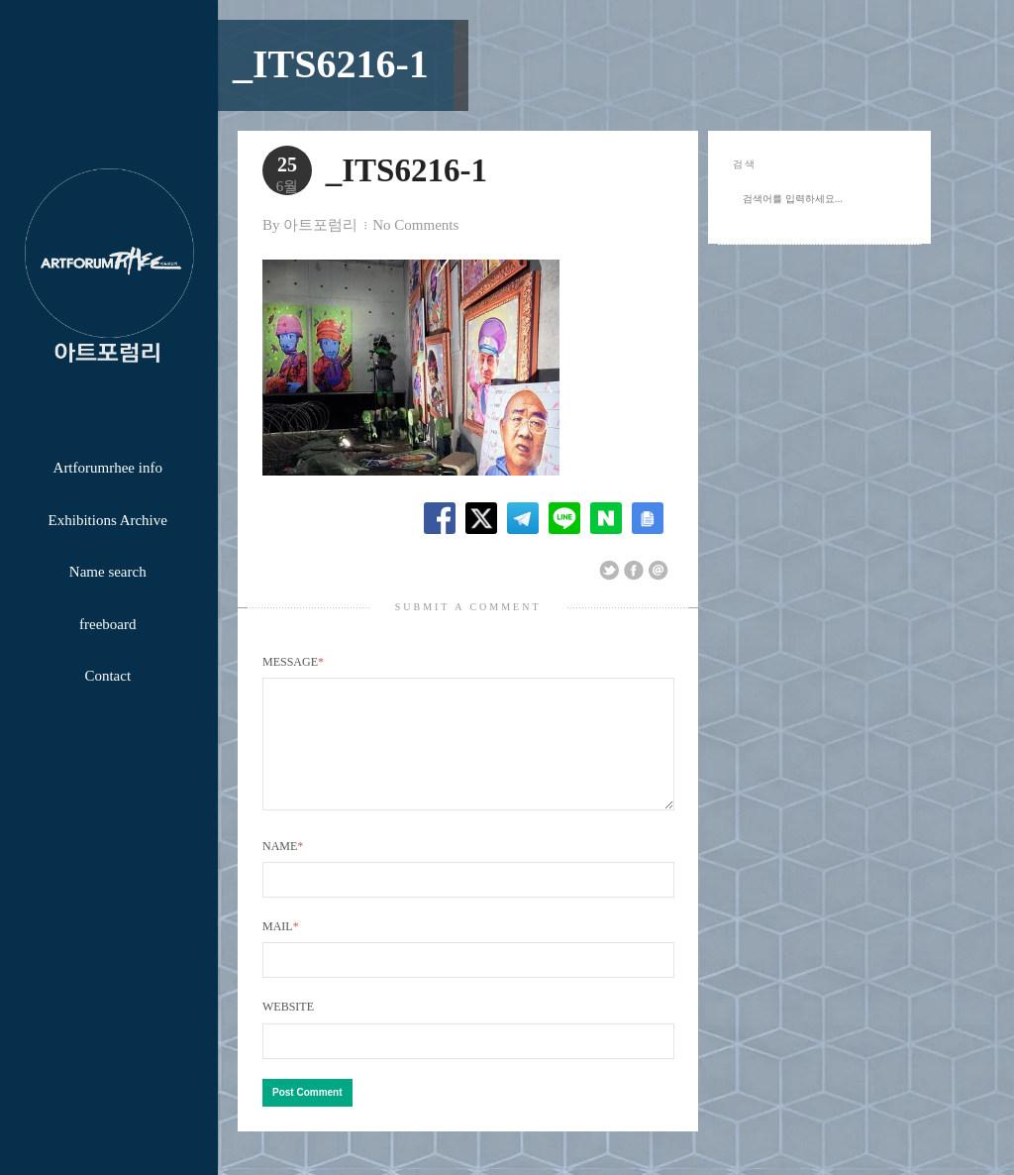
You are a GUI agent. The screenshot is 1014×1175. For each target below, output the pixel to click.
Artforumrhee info (107, 468)
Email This (658, 571)
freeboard (107, 624)
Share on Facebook (634, 571)
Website (288, 1030)
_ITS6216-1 (331, 65)
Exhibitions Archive (108, 520)
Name (282, 870)
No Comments (415, 225)
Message (293, 662)
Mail (280, 950)
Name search (108, 572)
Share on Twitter (609, 571)
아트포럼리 (320, 225)
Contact (107, 676)
